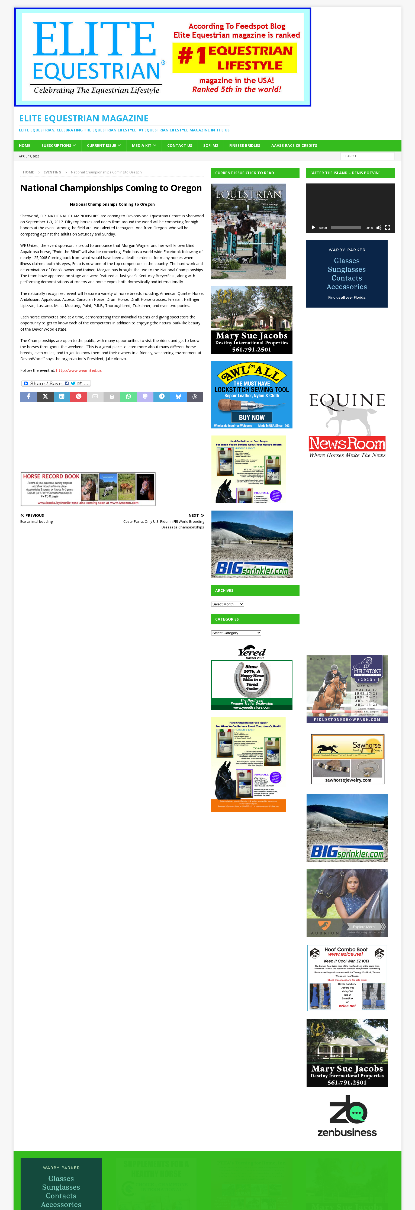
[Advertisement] (251, 852)
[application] (350, 208)
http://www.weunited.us (79, 370)
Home (24, 145)
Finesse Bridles (244, 145)
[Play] (313, 227)
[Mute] (379, 227)
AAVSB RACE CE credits (294, 145)
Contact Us (179, 145)
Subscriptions (56, 145)
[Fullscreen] (387, 227)
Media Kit (142, 145)
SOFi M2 (210, 145)
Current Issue (101, 145)
